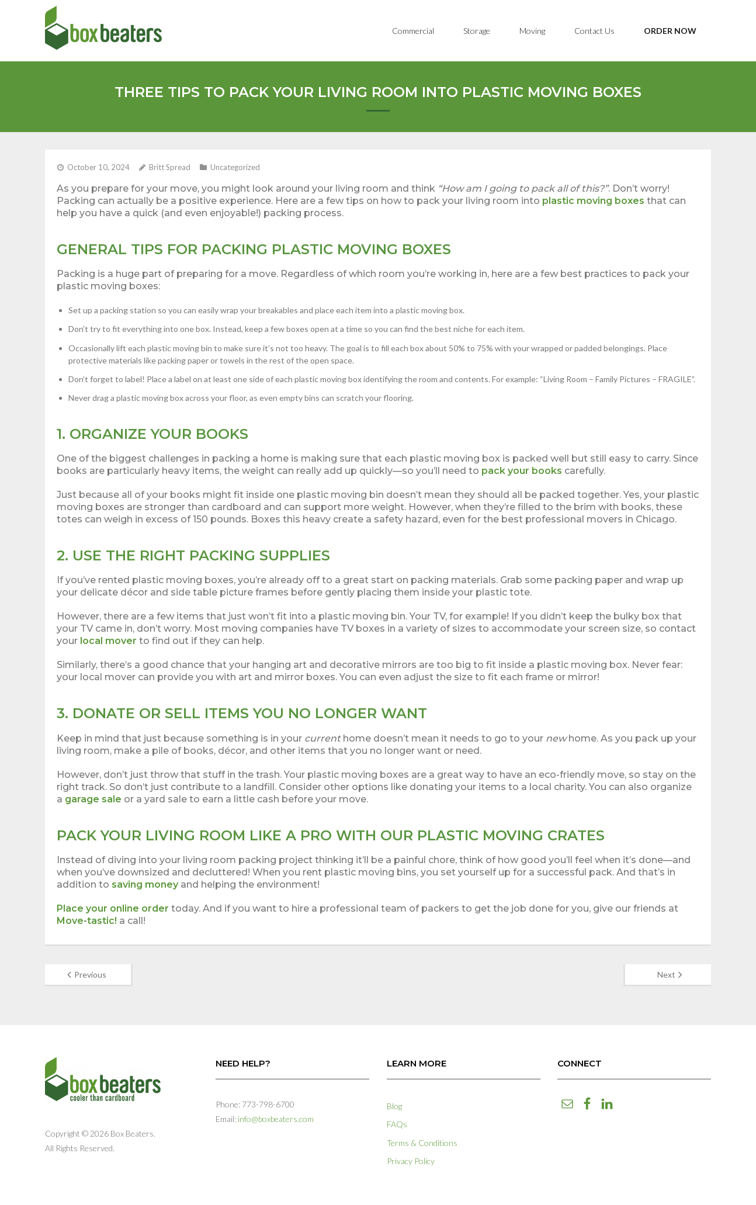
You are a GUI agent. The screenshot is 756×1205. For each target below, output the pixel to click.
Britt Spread (169, 167)
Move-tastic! (87, 920)
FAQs (397, 1124)
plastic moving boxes (593, 200)
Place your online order (113, 908)
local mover (108, 640)
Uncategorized (235, 167)
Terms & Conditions (422, 1143)
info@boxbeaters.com (276, 1119)
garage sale (93, 799)
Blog (394, 1106)
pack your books (521, 470)
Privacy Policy (411, 1161)
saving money (145, 884)
